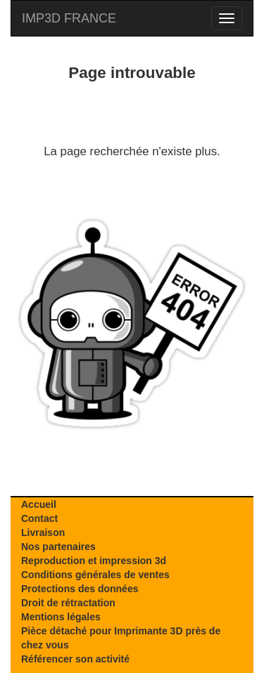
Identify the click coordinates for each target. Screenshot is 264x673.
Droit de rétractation (68, 602)
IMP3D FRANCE (69, 18)
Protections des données (79, 588)
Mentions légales (61, 616)
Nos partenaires (58, 546)
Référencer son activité (75, 659)
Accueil (38, 504)
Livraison (43, 532)
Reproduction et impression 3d (93, 560)
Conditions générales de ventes (95, 574)
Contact (39, 518)
